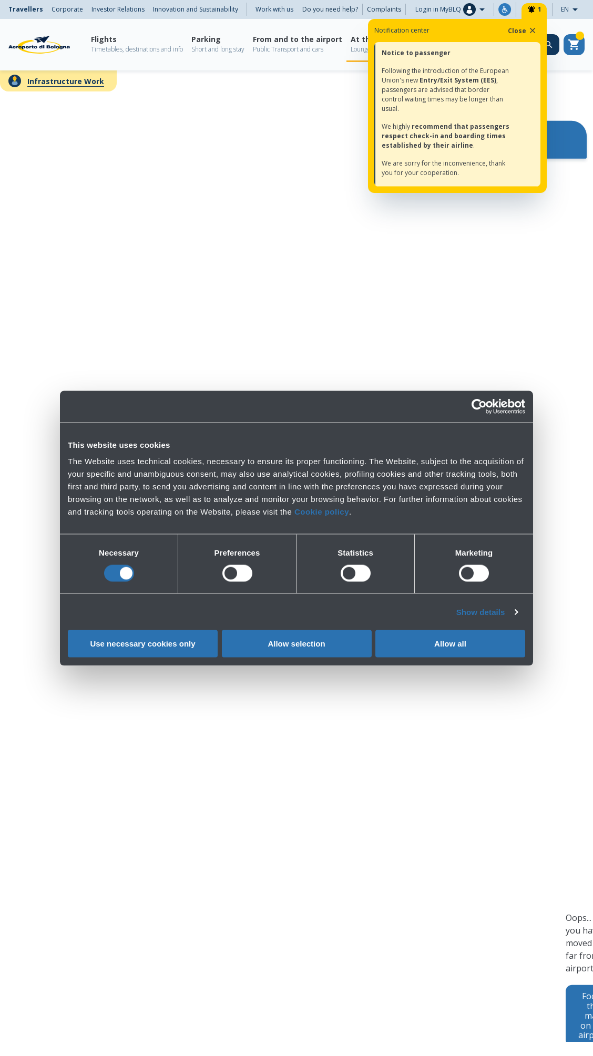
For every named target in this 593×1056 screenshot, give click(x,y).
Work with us (274, 9)
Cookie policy (321, 511)
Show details (480, 611)
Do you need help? (330, 9)
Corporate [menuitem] (67, 9)
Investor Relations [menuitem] (118, 9)
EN (572, 9)
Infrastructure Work (65, 81)
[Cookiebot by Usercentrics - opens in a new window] (479, 406)
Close (522, 30)
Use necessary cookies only (142, 643)
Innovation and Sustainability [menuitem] (195, 9)
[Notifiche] (534, 9)
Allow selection (296, 643)
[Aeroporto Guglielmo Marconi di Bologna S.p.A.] (39, 45)
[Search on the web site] (548, 44)
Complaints (384, 9)
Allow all (450, 643)
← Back (23, 85)
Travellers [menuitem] (25, 9)
